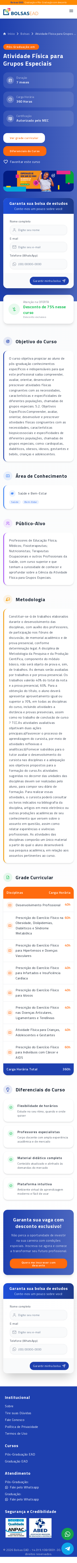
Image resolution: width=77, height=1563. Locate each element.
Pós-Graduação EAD (20, 1454)
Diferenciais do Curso (25, 151)
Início (9, 34)
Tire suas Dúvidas (18, 1413)
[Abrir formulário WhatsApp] (67, 1534)
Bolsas (25, 34)
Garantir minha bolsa (49, 281)
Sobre (9, 1406)
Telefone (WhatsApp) (24, 255)
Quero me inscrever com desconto (39, 1263)
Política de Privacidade (21, 1426)
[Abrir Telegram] (67, 1549)
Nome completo (20, 221)
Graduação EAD (16, 1461)
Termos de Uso (16, 1433)
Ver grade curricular (24, 138)
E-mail (14, 238)
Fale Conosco (14, 1419)
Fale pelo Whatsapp (22, 1487)
